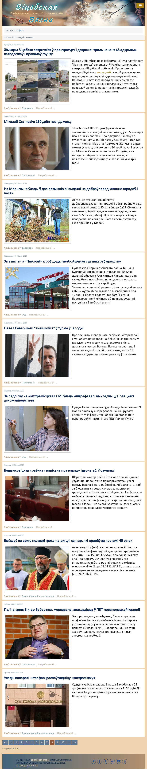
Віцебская (36, 6)
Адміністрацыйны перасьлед (38, 596)
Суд (24, 315)
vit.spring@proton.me (27, 765)
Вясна (40, 19)
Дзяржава (27, 108)
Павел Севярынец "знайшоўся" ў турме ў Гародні (44, 328)
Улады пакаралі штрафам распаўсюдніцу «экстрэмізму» (49, 678)
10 (63, 742)
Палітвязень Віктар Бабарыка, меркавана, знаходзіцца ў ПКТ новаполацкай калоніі (72, 610)
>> (74, 742)
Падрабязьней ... (45, 108)
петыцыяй (104, 72)
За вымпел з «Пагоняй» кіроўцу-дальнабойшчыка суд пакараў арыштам (62, 261)
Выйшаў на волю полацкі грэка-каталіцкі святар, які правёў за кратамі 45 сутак (68, 541)
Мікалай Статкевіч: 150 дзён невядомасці (38, 122)
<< (5, 742)
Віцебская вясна (40, 759)
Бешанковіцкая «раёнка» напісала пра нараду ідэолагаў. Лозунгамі (59, 471)
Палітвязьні (28, 175)
